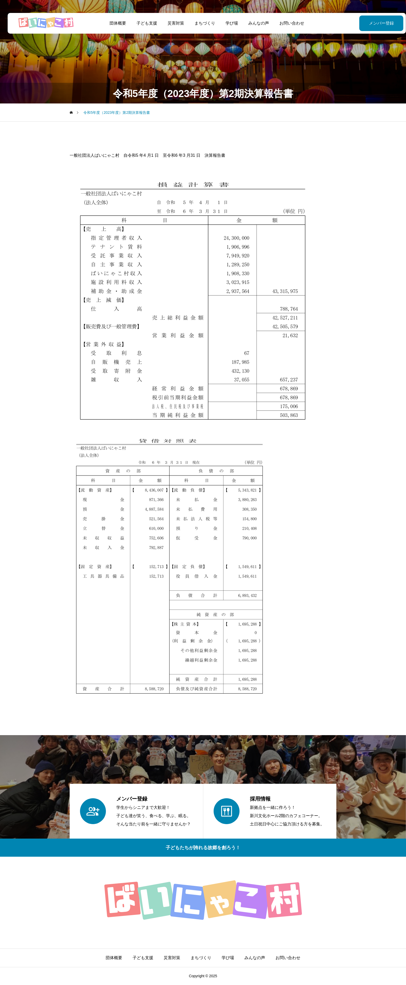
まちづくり (201, 23)
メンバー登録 (368, 23)
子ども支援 (143, 23)
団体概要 (114, 23)
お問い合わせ (288, 23)
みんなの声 (254, 23)
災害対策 (172, 23)
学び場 (228, 23)
